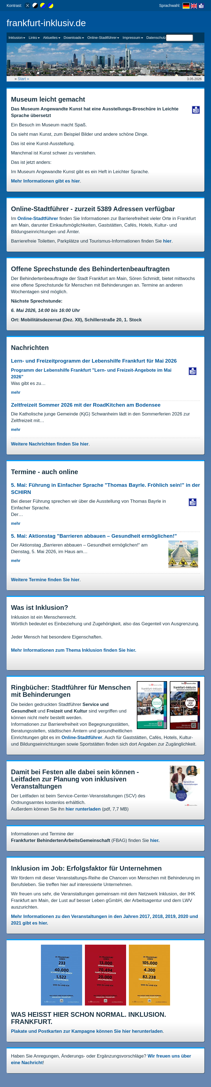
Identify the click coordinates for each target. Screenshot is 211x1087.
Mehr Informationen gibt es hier (45, 181)
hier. (155, 840)
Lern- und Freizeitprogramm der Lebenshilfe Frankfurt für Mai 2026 (94, 361)
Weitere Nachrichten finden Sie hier (49, 444)
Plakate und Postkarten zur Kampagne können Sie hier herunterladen (87, 1031)
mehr (15, 392)
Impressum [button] (133, 38)
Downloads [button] (74, 38)
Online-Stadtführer (37, 218)
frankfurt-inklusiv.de (46, 23)
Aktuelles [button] (51, 38)
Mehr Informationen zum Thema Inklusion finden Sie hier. (73, 650)
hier (167, 241)
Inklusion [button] (17, 38)
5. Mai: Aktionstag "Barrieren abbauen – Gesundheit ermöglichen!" (94, 536)
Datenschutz (156, 38)
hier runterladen (83, 809)
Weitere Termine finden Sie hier (45, 579)
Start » (24, 79)
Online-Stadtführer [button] (103, 38)
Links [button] (34, 38)
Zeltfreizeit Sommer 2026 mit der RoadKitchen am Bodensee (85, 405)
